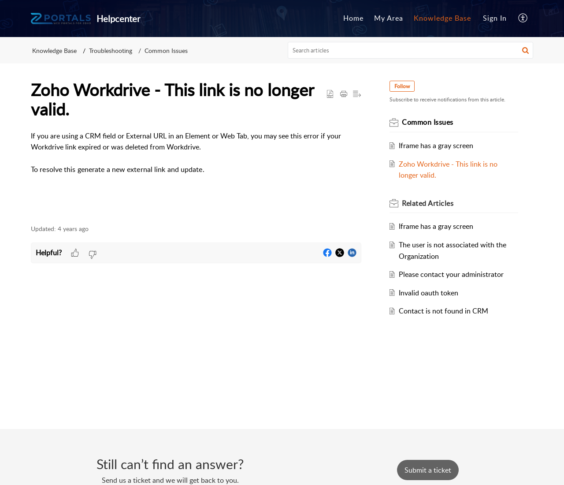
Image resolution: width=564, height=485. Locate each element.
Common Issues (166, 50)
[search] (411, 50)
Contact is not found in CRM (443, 311)
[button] (525, 50)
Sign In (495, 18)
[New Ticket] (428, 470)
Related (427, 203)
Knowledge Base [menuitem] (442, 18)
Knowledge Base (54, 50)
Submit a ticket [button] (427, 470)
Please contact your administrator (451, 274)
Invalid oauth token (428, 293)
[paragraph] (196, 153)
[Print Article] (343, 94)
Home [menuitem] (353, 18)
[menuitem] (353, 18)
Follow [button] (402, 86)
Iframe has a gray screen (436, 145)
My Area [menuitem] (388, 18)
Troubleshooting (110, 50)
